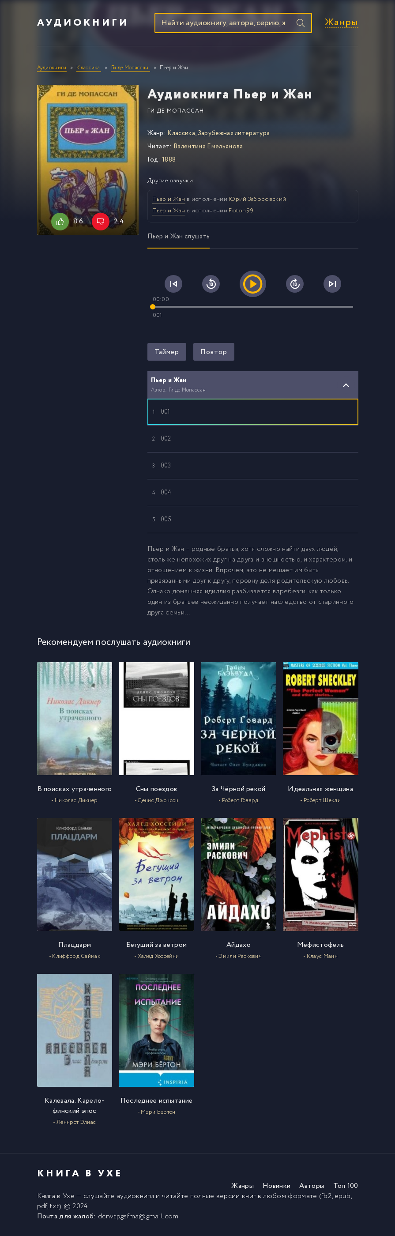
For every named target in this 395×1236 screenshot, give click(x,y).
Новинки (276, 1187)
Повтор (213, 353)
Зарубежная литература (234, 134)
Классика (181, 134)
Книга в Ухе (56, 1197)
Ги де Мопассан (175, 112)
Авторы (311, 1187)
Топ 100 (345, 1187)
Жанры (341, 24)
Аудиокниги (83, 23)
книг (249, 1197)
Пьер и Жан (168, 200)
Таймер (166, 353)
